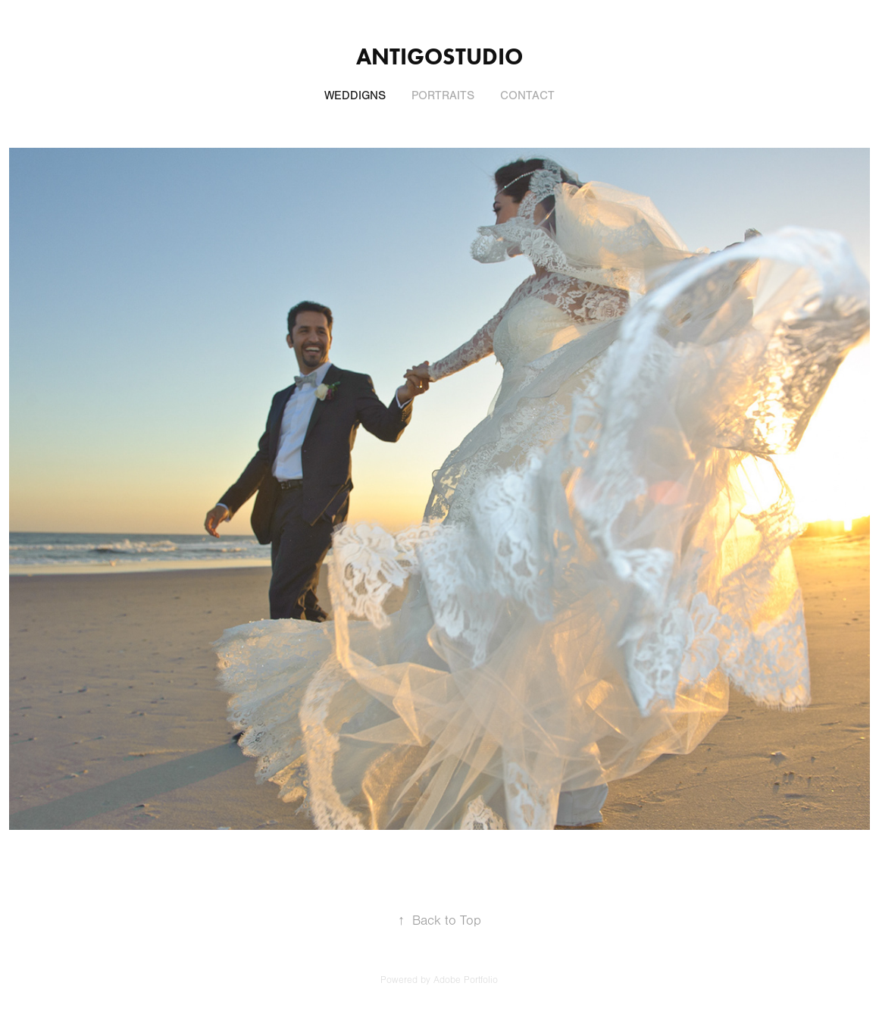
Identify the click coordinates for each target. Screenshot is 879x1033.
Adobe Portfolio (465, 980)
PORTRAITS (442, 95)
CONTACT (527, 95)
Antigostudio (439, 56)
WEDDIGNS (355, 95)
